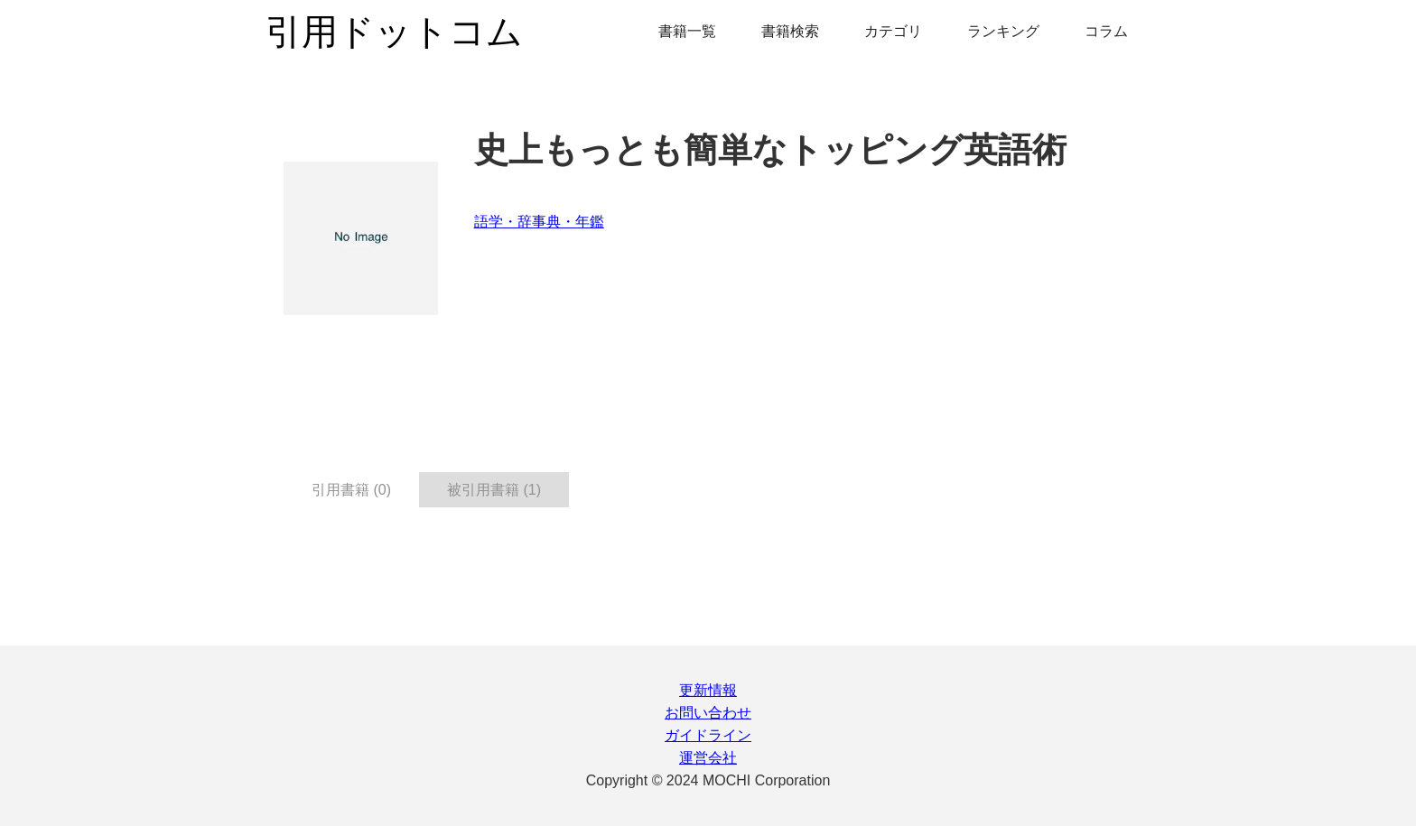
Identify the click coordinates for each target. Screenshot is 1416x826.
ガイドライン (708, 735)
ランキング (1003, 31)
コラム (1106, 31)
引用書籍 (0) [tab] (351, 489)
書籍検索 (790, 31)
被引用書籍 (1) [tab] (494, 489)
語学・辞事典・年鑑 (539, 221)
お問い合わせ (708, 712)
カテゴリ (893, 31)
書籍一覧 (687, 31)
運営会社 (708, 758)
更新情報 (708, 690)
